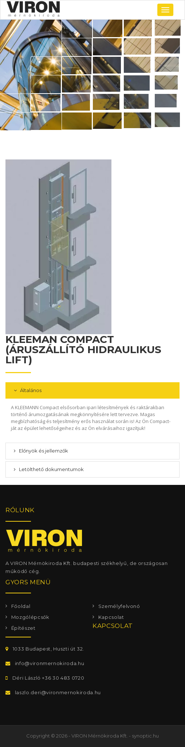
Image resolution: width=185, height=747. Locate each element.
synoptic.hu (145, 736)
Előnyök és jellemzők (43, 451)
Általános (30, 390)
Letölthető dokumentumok (51, 469)
